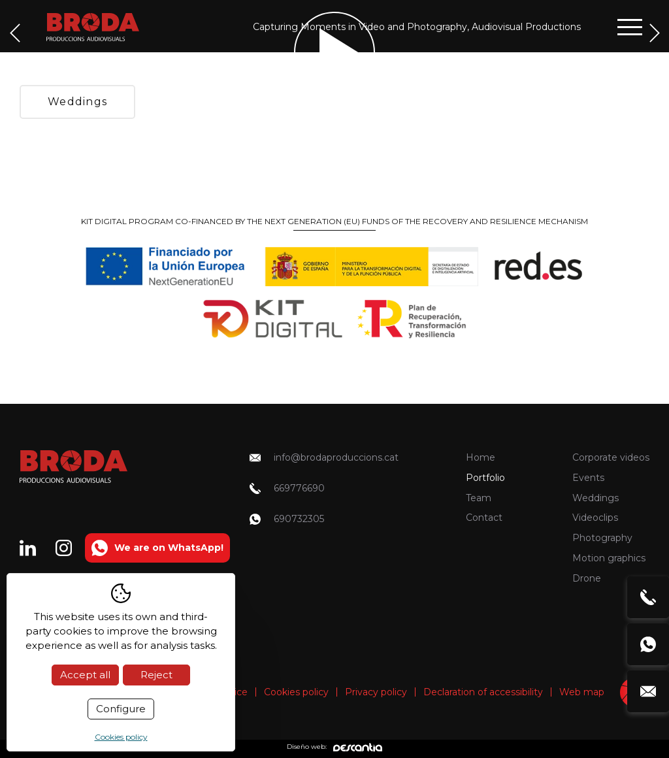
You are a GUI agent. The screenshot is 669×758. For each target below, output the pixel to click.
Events (588, 478)
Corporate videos (610, 457)
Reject (156, 674)
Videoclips (595, 517)
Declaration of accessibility (483, 692)
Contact (484, 517)
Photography (602, 538)
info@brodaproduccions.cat (324, 457)
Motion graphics (608, 558)
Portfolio (485, 478)
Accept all (85, 674)
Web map (581, 692)
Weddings (77, 101)
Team (478, 498)
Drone (586, 578)
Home (480, 457)
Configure (121, 708)
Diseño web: (334, 747)
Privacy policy (376, 692)
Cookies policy (296, 692)
